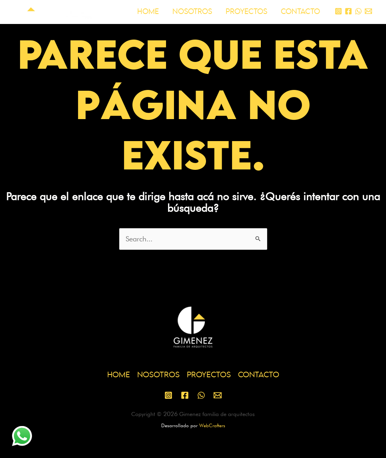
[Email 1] (368, 11)
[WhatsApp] (358, 11)
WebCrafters (212, 425)
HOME (148, 11)
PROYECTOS (246, 11)
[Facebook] (348, 11)
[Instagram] (338, 11)
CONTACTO (300, 11)
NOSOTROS (192, 11)
